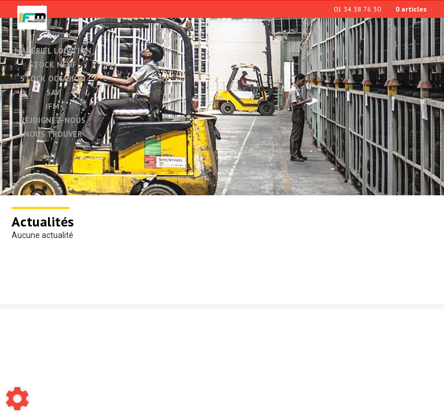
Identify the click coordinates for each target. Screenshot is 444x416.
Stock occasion (53, 79)
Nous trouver (53, 134)
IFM (53, 107)
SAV (53, 93)
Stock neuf (53, 65)
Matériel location (52, 51)
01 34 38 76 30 (357, 9)
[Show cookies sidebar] (17, 398)
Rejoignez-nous (53, 120)
